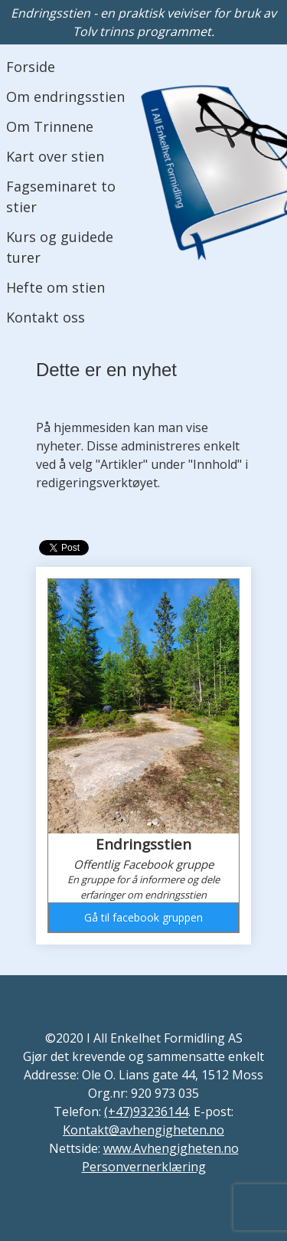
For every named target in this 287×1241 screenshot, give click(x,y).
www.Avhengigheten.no (171, 1148)
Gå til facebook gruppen (143, 917)
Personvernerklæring (144, 1166)
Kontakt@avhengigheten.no (143, 1129)
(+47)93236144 (146, 1111)
